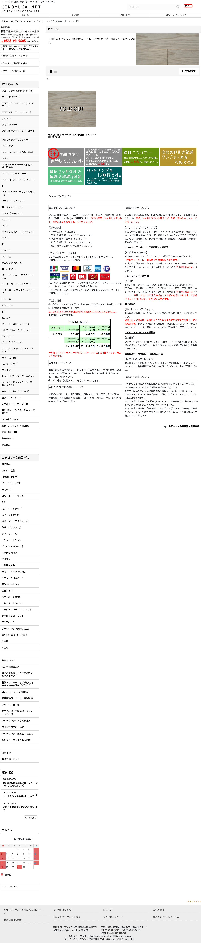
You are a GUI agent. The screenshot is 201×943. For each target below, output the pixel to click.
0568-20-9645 (112, 930)
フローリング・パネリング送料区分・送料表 (146, 249)
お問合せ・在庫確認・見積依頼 (184, 428)
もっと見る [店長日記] (31, 820)
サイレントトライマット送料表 (140, 334)
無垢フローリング (62, 927)
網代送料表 (130, 306)
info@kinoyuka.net (116, 933)
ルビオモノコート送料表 (137, 278)
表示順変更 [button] (189, 73)
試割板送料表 (156, 356)
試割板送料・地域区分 (136, 356)
